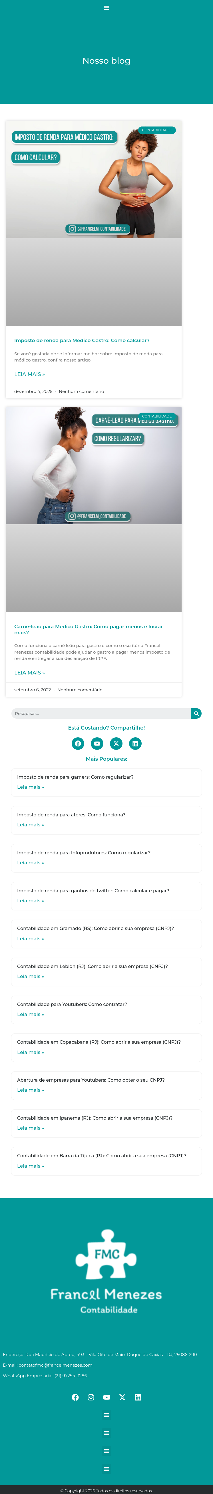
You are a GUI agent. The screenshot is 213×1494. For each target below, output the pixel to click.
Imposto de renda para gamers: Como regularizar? (75, 777)
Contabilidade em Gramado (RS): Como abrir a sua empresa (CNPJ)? (95, 928)
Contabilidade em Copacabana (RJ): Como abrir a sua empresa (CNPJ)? (99, 1042)
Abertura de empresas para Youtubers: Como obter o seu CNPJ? (91, 1080)
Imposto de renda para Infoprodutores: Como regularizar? (83, 853)
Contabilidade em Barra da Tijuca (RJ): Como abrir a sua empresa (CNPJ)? (101, 1155)
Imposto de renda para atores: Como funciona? (71, 815)
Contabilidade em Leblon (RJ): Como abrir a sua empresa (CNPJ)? (92, 966)
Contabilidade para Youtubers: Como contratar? (72, 1004)
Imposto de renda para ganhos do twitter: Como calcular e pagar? (93, 890)
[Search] (196, 713)
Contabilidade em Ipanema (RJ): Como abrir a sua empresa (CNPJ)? (95, 1118)
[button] (106, 7)
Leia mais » (29, 374)
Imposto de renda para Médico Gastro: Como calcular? (82, 340)
